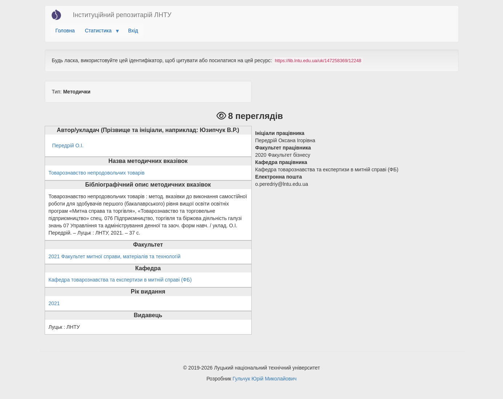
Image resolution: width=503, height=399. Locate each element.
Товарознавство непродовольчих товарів (97, 173)
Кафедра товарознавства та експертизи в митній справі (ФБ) (120, 280)
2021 (54, 303)
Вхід (133, 30)
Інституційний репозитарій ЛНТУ (122, 15)
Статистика (99, 32)
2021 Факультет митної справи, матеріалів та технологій (115, 256)
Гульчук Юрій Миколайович (264, 379)
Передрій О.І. (68, 145)
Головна (65, 30)
